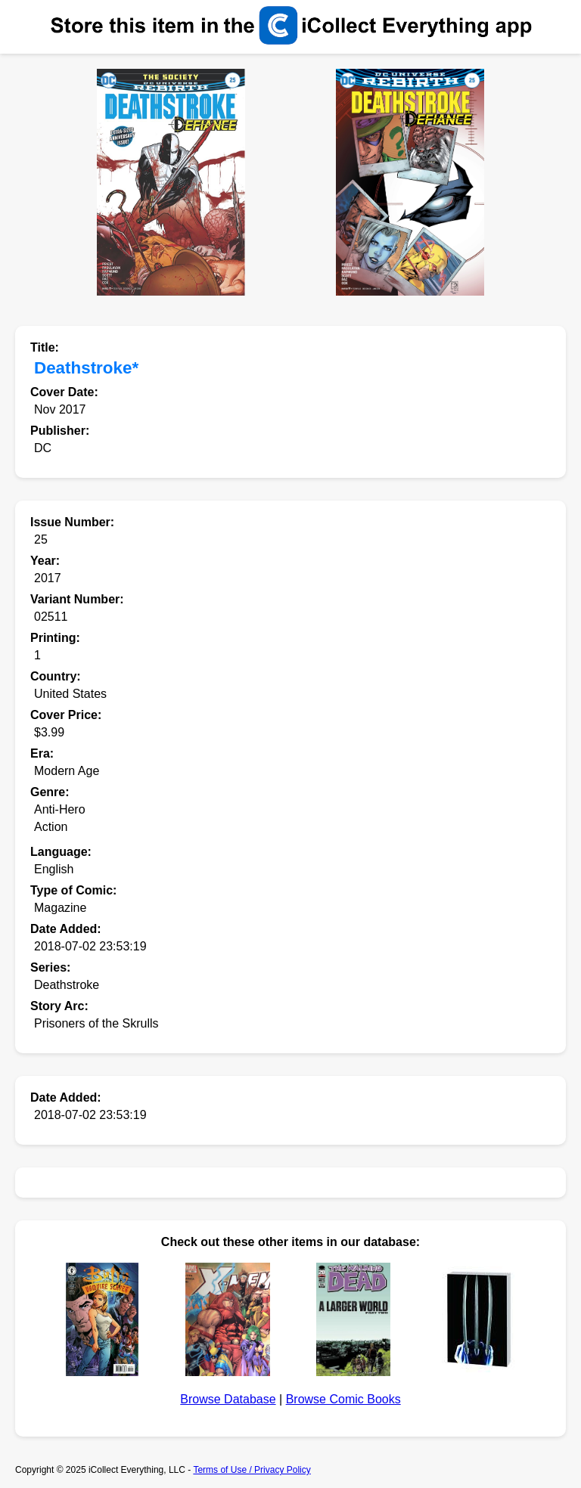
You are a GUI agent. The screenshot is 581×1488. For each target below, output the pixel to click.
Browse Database (227, 1399)
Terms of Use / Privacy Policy (251, 1470)
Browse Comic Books (343, 1399)
